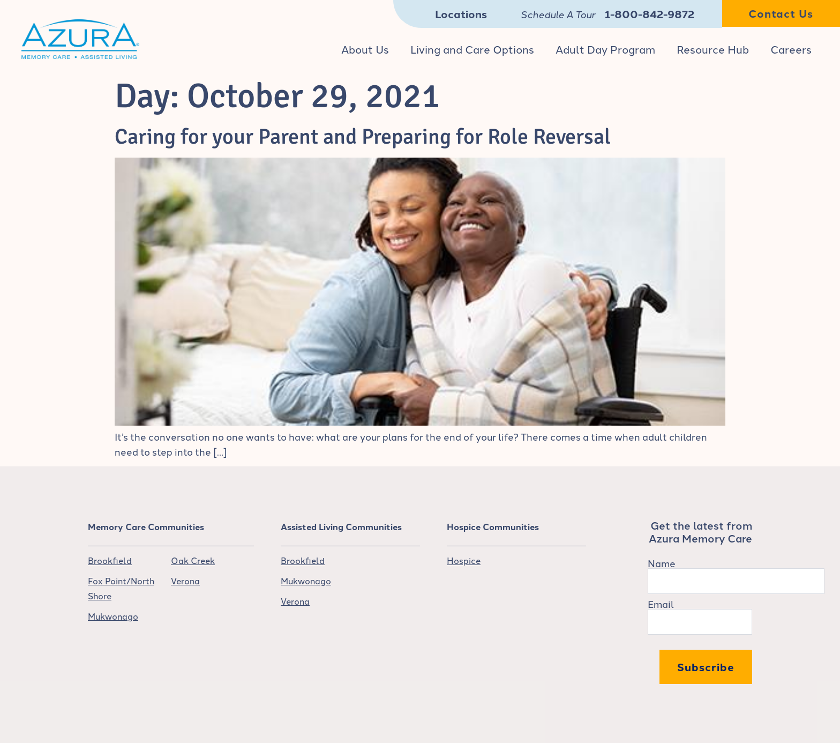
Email (661, 603)
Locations (461, 13)
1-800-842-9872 (649, 13)
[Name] (736, 581)
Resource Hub (713, 48)
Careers (791, 48)
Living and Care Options (472, 48)
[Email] (700, 622)
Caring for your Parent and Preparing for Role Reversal (363, 136)
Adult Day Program (605, 48)
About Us (365, 48)
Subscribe (705, 666)
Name (662, 563)
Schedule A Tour (558, 14)
